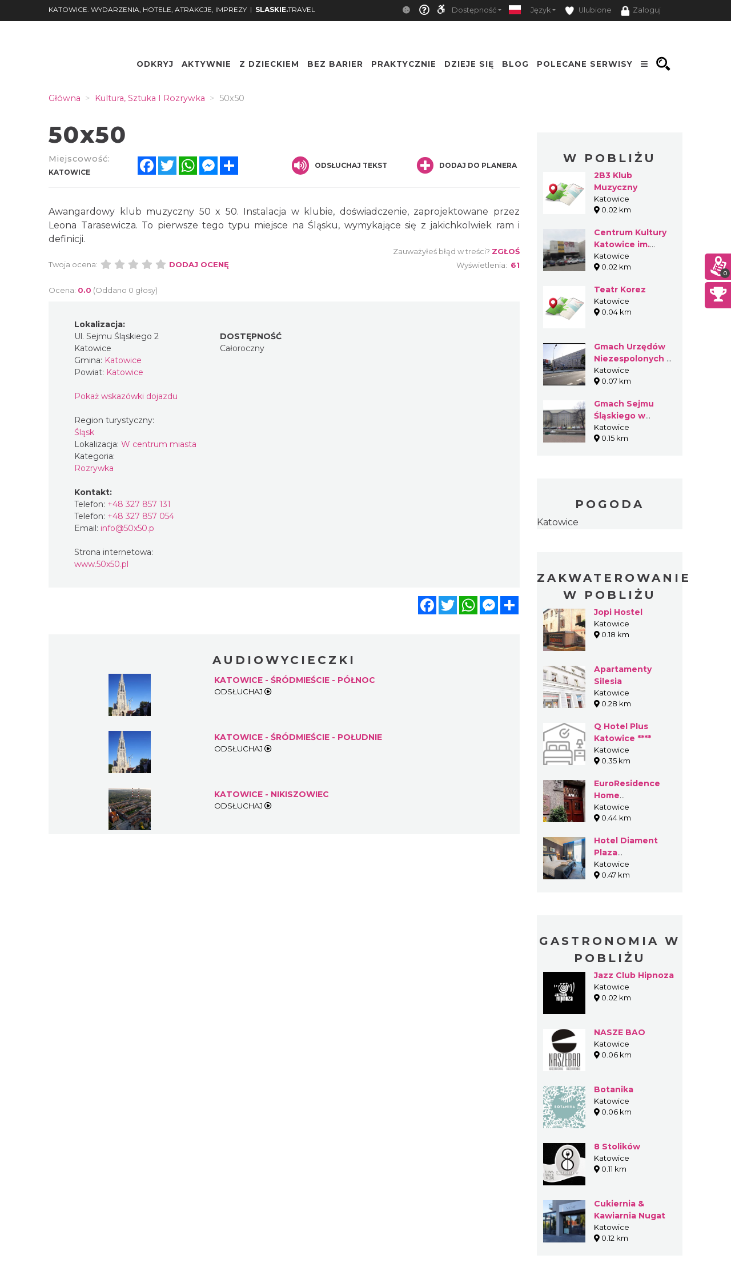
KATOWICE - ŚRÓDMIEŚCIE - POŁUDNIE (298, 737)
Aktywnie (206, 64)
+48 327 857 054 (140, 516)
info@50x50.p (127, 528)
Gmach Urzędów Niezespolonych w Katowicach (634, 358)
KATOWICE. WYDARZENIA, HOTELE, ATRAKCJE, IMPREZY (148, 9)
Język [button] (541, 10)
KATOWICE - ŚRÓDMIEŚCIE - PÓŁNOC (294, 680)
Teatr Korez (620, 289)
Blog (515, 64)
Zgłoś (506, 251)
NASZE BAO (619, 1032)
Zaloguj (641, 11)
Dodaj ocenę (199, 264)
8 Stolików (617, 1146)
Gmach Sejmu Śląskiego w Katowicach (624, 416)
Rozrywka (94, 468)
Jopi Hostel (618, 612)
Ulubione (588, 10)
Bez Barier (335, 64)
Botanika (613, 1089)
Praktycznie (403, 64)
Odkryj (155, 64)
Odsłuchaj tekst (339, 165)
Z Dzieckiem (269, 64)
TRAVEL (285, 9)
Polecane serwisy (585, 64)
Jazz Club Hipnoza (634, 975)
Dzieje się (469, 64)
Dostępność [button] (474, 10)
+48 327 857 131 (139, 504)
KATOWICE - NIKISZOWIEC (271, 794)
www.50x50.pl (101, 564)
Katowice (558, 522)
